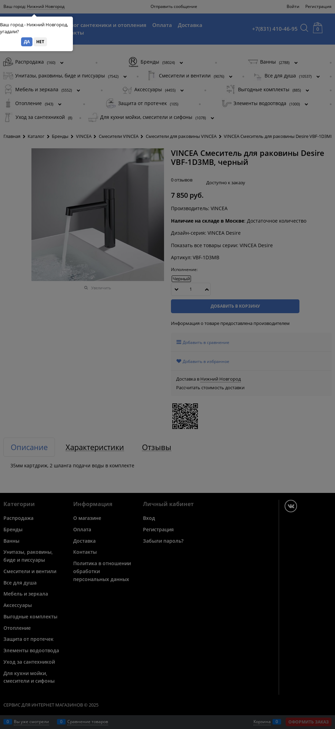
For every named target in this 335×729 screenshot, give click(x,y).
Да (27, 42)
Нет (40, 42)
